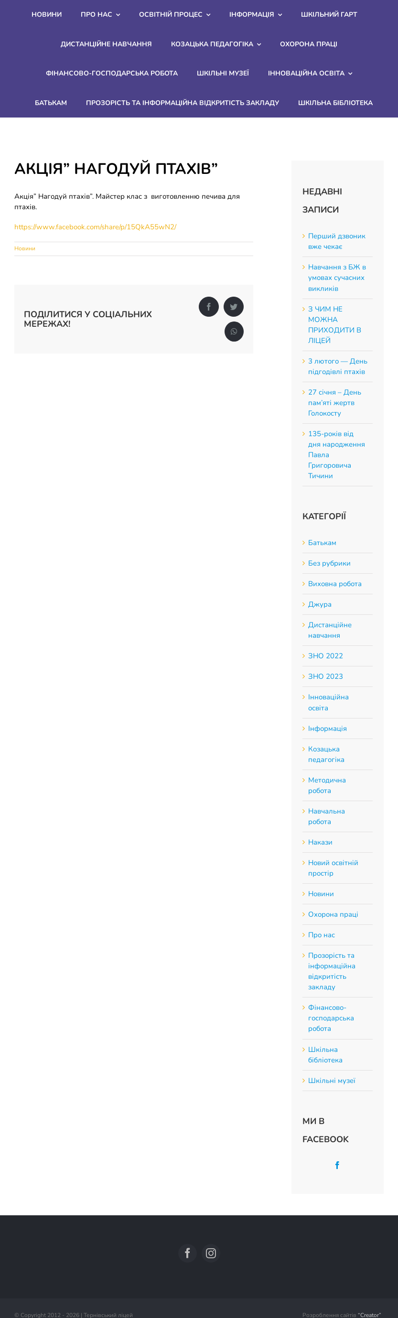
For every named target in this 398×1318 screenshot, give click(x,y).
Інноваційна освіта (328, 702)
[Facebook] (337, 1165)
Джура (320, 604)
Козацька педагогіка (326, 754)
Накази (320, 842)
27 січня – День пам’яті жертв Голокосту (334, 402)
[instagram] (211, 1253)
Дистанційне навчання (330, 630)
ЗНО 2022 (325, 656)
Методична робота (327, 785)
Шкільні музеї (331, 1080)
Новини (24, 248)
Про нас (321, 935)
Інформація (327, 728)
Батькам (322, 542)
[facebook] (187, 1253)
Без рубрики (329, 563)
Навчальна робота (326, 816)
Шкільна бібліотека (325, 1055)
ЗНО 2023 (325, 676)
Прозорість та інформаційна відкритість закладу (331, 971)
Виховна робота (335, 584)
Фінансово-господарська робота (331, 1018)
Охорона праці (333, 914)
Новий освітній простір (333, 868)
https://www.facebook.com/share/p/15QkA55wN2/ (95, 227)
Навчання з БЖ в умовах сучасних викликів (337, 277)
